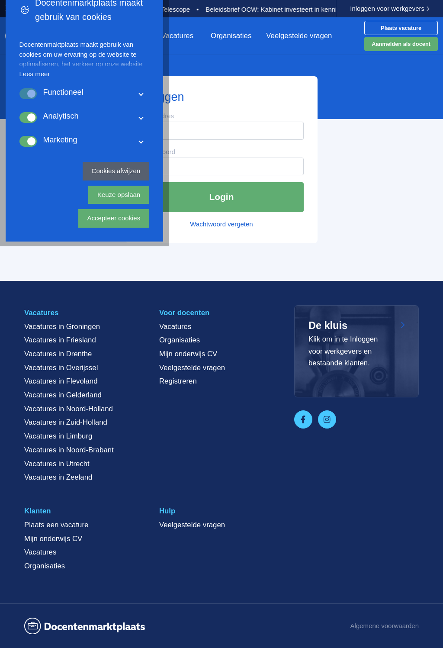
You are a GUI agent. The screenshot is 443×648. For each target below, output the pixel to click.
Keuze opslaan (273, 611)
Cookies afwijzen (204, 611)
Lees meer (77, 515)
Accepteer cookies (345, 611)
